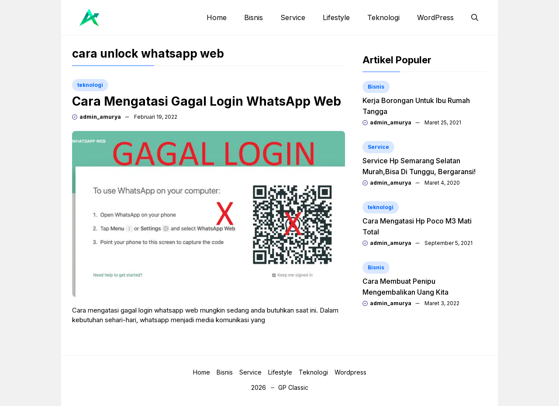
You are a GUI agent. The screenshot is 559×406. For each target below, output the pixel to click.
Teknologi (383, 17)
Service (292, 17)
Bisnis (253, 17)
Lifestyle (336, 17)
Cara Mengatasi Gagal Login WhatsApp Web (206, 101)
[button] (474, 17)
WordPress (435, 17)
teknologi (90, 85)
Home (217, 17)
